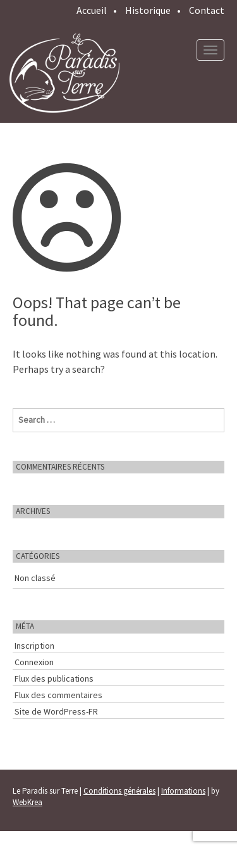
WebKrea (27, 802)
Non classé (35, 578)
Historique (148, 10)
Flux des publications (54, 678)
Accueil (91, 10)
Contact (206, 10)
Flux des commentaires (58, 695)
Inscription (34, 645)
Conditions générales (119, 790)
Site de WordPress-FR (56, 711)
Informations (183, 790)
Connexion (34, 662)
